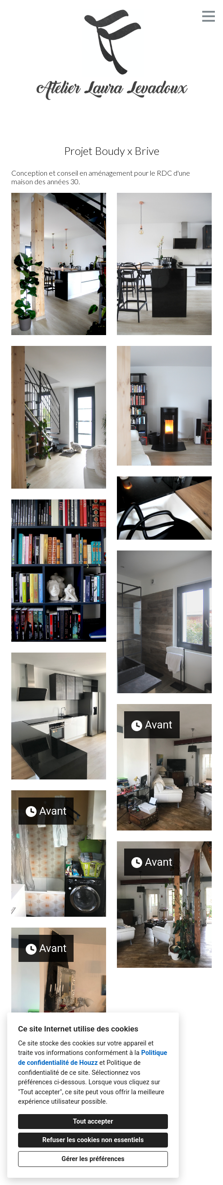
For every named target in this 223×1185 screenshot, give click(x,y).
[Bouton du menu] (209, 16)
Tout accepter (93, 1121)
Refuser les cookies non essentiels (93, 1140)
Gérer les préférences (92, 1159)
